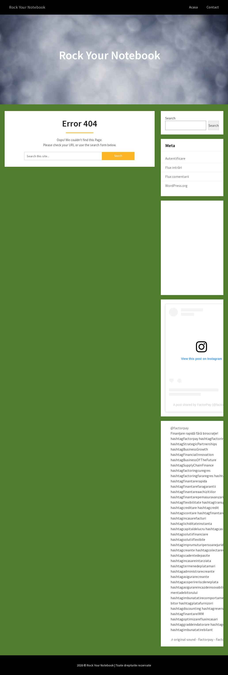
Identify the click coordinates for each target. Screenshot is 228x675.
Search (170, 118)
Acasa (193, 7)
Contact (213, 7)
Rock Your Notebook (28, 7)
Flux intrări (173, 167)
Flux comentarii (177, 176)
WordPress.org (176, 185)
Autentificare (175, 158)
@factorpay (179, 428)
